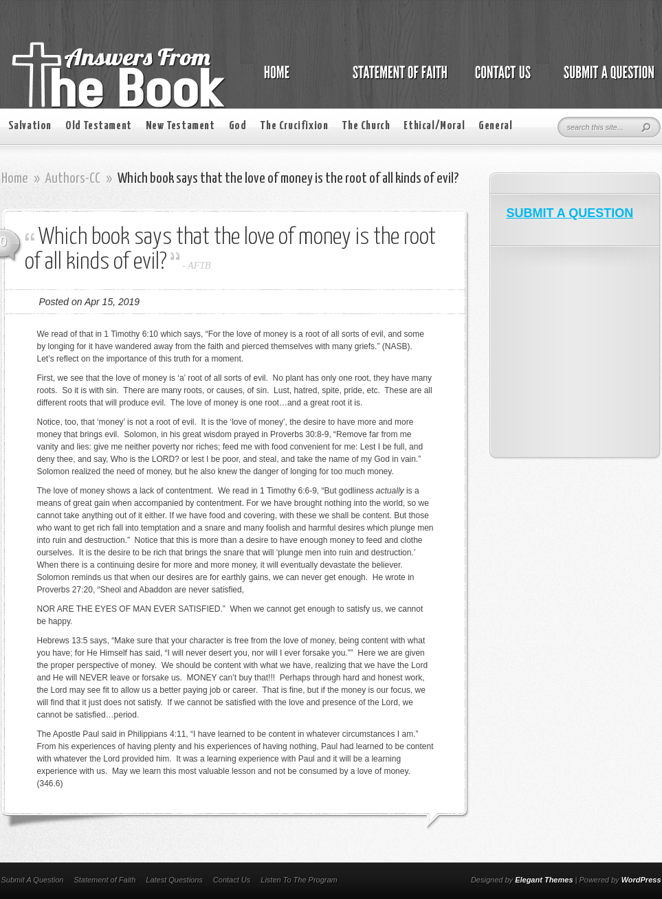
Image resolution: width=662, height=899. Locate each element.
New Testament (180, 126)
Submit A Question (32, 880)
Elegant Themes (544, 880)
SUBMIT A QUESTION (570, 213)
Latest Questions (174, 880)
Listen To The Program (299, 880)
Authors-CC (72, 179)
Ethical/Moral (434, 126)
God (238, 126)
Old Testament (98, 126)
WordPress (641, 880)
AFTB (199, 265)
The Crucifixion (294, 126)
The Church (366, 126)
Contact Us (231, 880)
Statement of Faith (104, 880)
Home (14, 179)
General (495, 126)
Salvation (30, 126)
